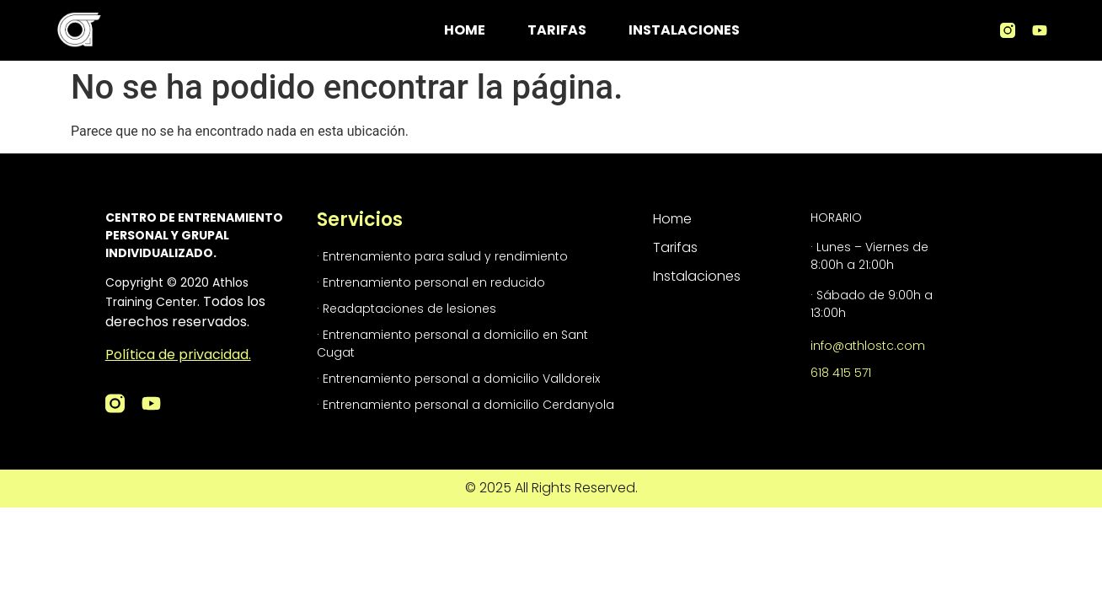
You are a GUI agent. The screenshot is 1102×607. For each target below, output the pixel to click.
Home (464, 30)
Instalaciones (684, 30)
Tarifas (556, 30)
